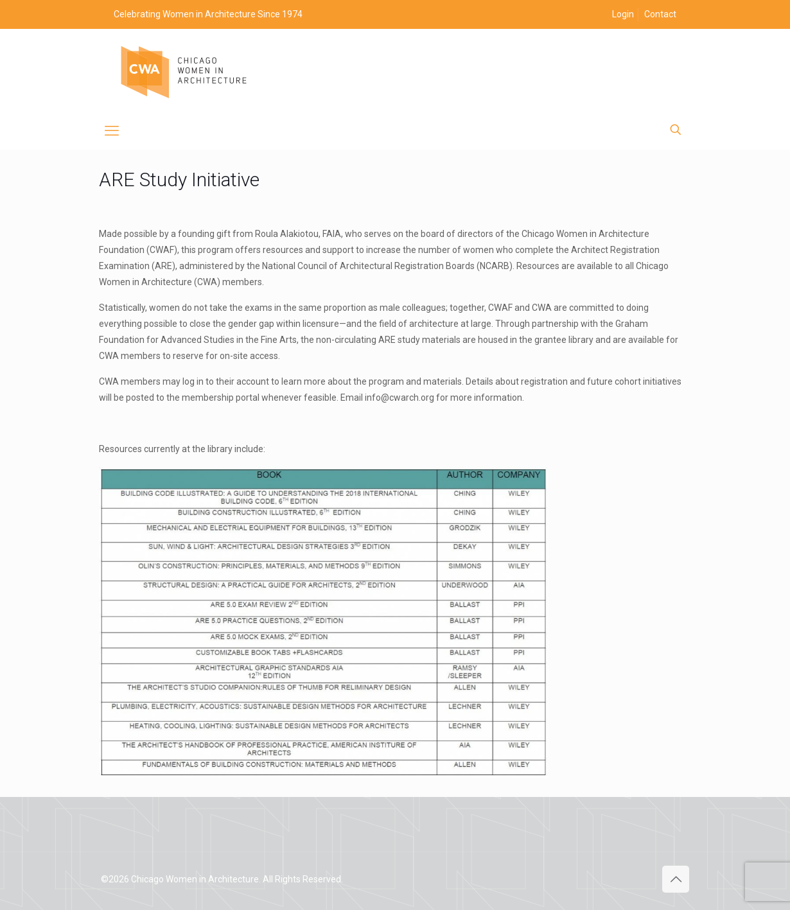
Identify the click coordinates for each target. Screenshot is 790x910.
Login (623, 14)
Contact (660, 14)
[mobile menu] (112, 131)
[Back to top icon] (675, 879)
